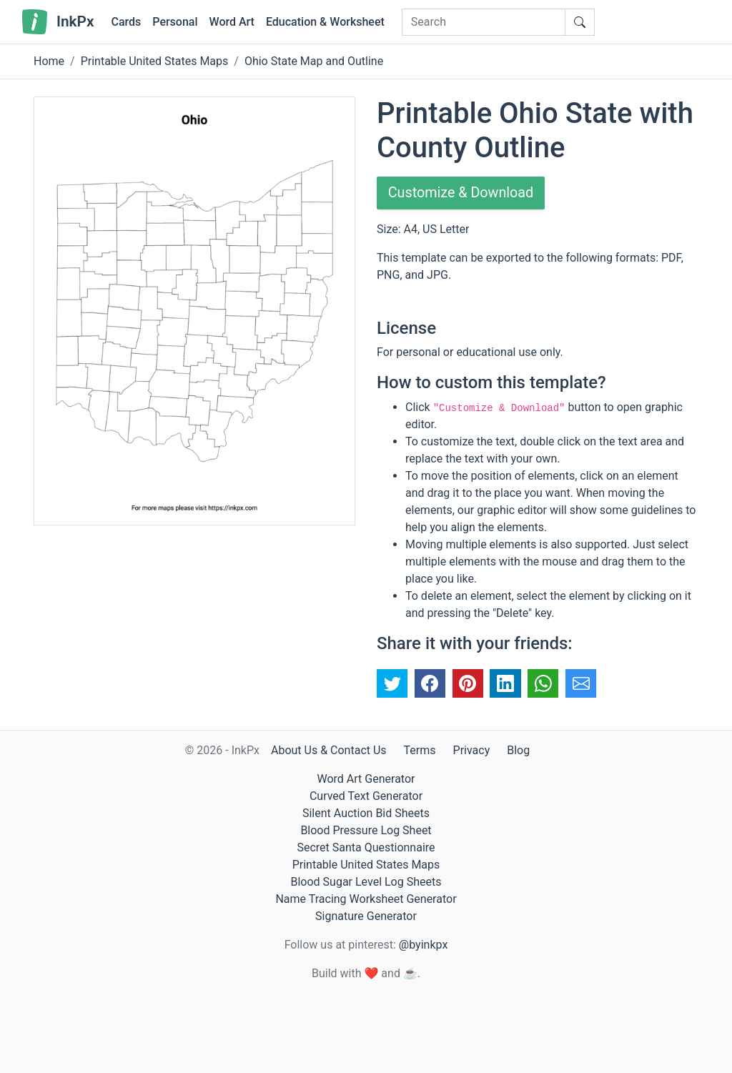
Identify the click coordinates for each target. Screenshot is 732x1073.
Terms (420, 750)
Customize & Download (461, 193)
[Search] (483, 22)
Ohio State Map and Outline (313, 61)
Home (49, 61)
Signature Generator (366, 916)
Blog (518, 750)
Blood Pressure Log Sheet (365, 830)
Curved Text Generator (366, 796)
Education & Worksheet (325, 22)
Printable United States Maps (155, 61)
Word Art (231, 22)
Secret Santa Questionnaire (366, 847)
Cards (126, 22)
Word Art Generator (366, 779)
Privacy (471, 750)
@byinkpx (423, 944)
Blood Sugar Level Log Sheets (366, 882)
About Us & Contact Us (329, 750)
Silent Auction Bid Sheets (366, 813)
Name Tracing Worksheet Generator (365, 899)
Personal (174, 22)
